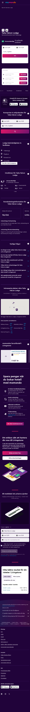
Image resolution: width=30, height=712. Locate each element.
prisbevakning (11, 415)
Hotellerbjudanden (6, 622)
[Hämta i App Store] (23, 104)
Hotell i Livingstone (14, 623)
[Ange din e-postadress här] (16, 540)
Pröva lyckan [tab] (16, 576)
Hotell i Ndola (6, 590)
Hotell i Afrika (15, 622)
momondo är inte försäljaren (15, 610)
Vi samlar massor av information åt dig (15, 613)
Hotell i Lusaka (6, 588)
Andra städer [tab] (7, 576)
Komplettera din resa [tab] (9, 580)
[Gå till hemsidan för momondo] (10, 2)
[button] (2, 2)
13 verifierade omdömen (19, 41)
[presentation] (23, 104)
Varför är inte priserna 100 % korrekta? (15, 616)
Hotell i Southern (4, 623)
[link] (15, 423)
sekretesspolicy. (13, 555)
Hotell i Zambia (23, 622)
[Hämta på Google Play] (14, 104)
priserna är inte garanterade (8, 605)
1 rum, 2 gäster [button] (7, 51)
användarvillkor (4, 555)
